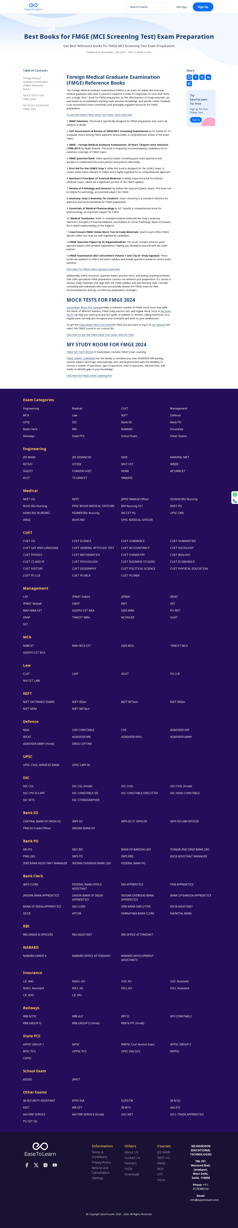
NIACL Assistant (33, 988)
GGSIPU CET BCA (34, 652)
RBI (74, 429)
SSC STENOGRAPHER (85, 800)
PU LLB (175, 674)
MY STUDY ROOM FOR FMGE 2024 (36, 107)
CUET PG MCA (81, 575)
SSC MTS (29, 800)
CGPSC (27, 1058)
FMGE (26, 520)
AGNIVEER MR (81, 737)
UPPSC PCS (79, 1051)
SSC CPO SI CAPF (34, 793)
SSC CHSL (127, 786)
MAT (124, 603)
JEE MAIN (29, 457)
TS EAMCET (79, 478)
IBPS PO (77, 856)
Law (74, 415)
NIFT (124, 415)
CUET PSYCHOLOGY (85, 562)
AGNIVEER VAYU (131, 737)
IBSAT (174, 597)
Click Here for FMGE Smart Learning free (89, 375)
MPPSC (174, 1051)
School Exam (129, 436)
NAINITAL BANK (181, 913)
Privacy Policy (101, 1162)
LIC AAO (28, 981)
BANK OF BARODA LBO (136, 849)
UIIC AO (126, 981)
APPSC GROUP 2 (180, 1044)
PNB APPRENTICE (182, 884)
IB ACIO (175, 1100)
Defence (175, 415)
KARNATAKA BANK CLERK (137, 913)
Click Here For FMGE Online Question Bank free (93, 269)
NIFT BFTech (129, 702)
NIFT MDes (177, 702)
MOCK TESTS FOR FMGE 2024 (33, 97)
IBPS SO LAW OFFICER (184, 821)
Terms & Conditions (99, 1154)
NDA (26, 730)
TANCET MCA (179, 646)
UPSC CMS (177, 513)
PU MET (175, 610)
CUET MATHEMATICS (86, 555)
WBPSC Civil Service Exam (138, 1044)
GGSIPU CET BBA (83, 610)
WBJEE (174, 464)
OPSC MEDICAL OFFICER (137, 520)
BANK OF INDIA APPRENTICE (42, 906)
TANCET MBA (81, 617)
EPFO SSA (78, 1100)
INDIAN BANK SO (83, 828)
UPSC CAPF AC (81, 765)
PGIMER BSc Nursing (85, 513)
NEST (75, 499)
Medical (77, 408)
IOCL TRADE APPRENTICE (187, 1114)
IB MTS (126, 1107)
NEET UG (29, 499)
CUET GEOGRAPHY (84, 568)
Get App (179, 7)
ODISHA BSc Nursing (183, 499)
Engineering (31, 408)
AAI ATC (175, 1107)
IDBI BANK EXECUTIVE (136, 906)
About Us (131, 1152)
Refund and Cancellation (100, 1170)
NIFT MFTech (80, 709)
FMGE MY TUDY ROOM (80, 352)
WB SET (77, 1107)
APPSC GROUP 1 (33, 1044)
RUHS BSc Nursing (35, 506)
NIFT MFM (30, 709)
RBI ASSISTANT (82, 934)
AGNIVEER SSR (179, 730)
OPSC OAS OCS (130, 1051)
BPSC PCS (29, 1051)
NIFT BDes (79, 702)
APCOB (76, 913)
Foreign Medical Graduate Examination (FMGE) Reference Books (35, 84)
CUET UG (29, 541)
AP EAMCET (177, 471)
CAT (25, 597)
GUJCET (28, 471)
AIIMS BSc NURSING (36, 513)
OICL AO (126, 988)
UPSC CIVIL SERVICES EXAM (41, 765)
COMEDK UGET (82, 471)
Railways (29, 436)
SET (25, 624)
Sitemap (97, 1178)
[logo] (40, 1149)
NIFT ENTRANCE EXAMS (39, 702)
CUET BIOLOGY (180, 555)
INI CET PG (128, 513)
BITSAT (28, 464)
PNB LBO (29, 856)
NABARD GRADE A (34, 956)
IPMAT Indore (81, 597)
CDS (123, 730)
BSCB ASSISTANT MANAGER (188, 856)
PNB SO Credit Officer (37, 828)
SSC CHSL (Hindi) (181, 786)
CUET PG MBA (130, 575)
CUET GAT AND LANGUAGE (40, 548)
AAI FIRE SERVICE (34, 1114)
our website (158, 324)
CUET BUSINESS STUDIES (138, 562)
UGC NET (127, 1114)
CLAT (26, 674)
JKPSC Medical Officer (135, 499)
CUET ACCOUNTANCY (135, 548)
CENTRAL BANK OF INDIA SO (42, 821)
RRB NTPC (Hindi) (132, 1023)
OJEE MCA (127, 646)
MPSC (76, 1044)
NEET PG (176, 506)
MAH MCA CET (81, 646)
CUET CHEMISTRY (133, 555)
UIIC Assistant (179, 981)
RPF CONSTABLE (181, 1016)
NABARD (127, 429)
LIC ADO (28, 995)
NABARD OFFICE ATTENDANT (91, 956)
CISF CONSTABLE (83, 730)
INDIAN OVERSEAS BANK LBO (91, 863)
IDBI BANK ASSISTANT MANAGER (45, 863)
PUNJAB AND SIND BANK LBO (189, 849)
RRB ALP (77, 1016)
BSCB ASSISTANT (181, 906)
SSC (74, 422)
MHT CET (127, 464)
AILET (125, 674)
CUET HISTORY (33, 568)
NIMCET (28, 646)
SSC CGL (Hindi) (82, 786)
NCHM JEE (127, 617)
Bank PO (175, 422)
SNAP (26, 617)
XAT (172, 603)
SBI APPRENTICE (132, 884)
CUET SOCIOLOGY (182, 548)
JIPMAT (126, 597)
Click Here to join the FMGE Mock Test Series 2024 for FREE (100, 334)
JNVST (76, 1079)
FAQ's (128, 1169)
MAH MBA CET (32, 610)
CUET (124, 408)
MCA (26, 415)
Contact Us (132, 1158)
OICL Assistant (179, 988)
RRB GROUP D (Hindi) (86, 1023)
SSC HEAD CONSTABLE (185, 793)
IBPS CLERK (30, 884)
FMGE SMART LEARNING (81, 358)
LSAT (75, 674)
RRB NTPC (30, 1016)
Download (132, 1174)
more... (162, 1180)
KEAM (125, 471)
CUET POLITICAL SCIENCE (138, 568)
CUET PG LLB (31, 575)
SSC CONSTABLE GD (85, 793)
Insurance (176, 429)
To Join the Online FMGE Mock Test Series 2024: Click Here (99, 114)
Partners (131, 1163)
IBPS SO (77, 821)
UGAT (174, 617)
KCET (26, 478)
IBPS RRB (127, 856)
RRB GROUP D (32, 1023)
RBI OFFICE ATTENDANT (137, 934)
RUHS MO (78, 520)
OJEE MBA (127, 610)
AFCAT (27, 737)
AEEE (124, 457)
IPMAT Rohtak (32, 603)
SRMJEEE (127, 478)
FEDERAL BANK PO (133, 863)
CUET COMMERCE (133, 541)
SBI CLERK (79, 906)
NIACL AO (78, 981)
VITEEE (76, 464)
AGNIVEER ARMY (181, 737)
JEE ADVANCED (81, 457)
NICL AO (77, 988)
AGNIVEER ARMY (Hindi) (38, 744)
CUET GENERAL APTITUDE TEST (93, 548)
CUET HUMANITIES (183, 541)
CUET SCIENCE (81, 541)
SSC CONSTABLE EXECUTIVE (139, 793)
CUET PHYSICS (32, 555)
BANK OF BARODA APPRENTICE (190, 895)
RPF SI (125, 1016)
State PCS (78, 436)
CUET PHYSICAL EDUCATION (189, 568)
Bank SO (126, 422)
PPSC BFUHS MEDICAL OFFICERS (93, 506)
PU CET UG (30, 1121)
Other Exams (178, 436)
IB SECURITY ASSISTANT (39, 1100)
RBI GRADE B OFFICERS (38, 934)
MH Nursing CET (132, 506)
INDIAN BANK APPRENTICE (41, 895)
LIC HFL (77, 995)
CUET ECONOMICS (182, 562)
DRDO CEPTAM (82, 744)
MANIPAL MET (179, 457)
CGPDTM (127, 1100)
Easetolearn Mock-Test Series (83, 307)
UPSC (26, 422)
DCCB (26, 913)
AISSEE (27, 1079)
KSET (26, 1107)
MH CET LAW (31, 681)
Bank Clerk (30, 429)
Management (178, 408)
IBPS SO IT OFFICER (134, 821)
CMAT (76, 603)
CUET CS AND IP (33, 562)
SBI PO (27, 849)
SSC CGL (28, 786)
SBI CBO (77, 849)
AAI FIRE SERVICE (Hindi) (88, 1114)
